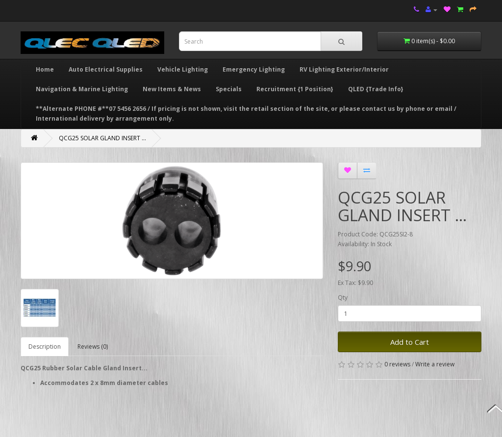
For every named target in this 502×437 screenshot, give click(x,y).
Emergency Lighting (254, 69)
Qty (343, 297)
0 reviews (397, 364)
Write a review (434, 364)
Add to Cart (409, 342)
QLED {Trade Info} (375, 89)
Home (45, 69)
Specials (229, 89)
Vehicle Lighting (182, 69)
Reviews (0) (92, 346)
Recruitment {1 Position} (294, 89)
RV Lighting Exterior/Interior (344, 69)
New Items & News (172, 89)
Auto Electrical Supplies (106, 69)
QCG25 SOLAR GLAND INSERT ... (102, 138)
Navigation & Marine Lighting (82, 89)
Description (44, 346)
